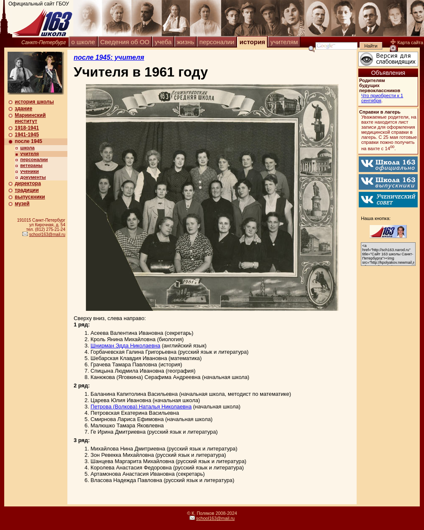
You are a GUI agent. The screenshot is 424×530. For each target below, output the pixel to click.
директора (28, 183)
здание (23, 108)
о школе (83, 41)
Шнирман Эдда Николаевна (125, 345)
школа (27, 147)
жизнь (185, 41)
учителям (284, 41)
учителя (29, 153)
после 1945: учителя (109, 57)
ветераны (31, 165)
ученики (29, 171)
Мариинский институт (30, 118)
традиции (27, 190)
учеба (163, 41)
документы (33, 177)
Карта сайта (407, 42)
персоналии (217, 41)
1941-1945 (27, 135)
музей (22, 204)
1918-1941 (27, 128)
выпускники (30, 197)
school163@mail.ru (47, 234)
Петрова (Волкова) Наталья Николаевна (141, 406)
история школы (34, 102)
